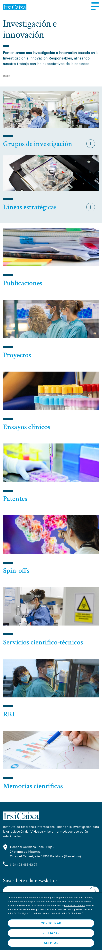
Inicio (6, 76)
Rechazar (51, 939)
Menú (93, 6)
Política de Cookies (74, 911)
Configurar (51, 929)
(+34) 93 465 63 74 (23, 864)
